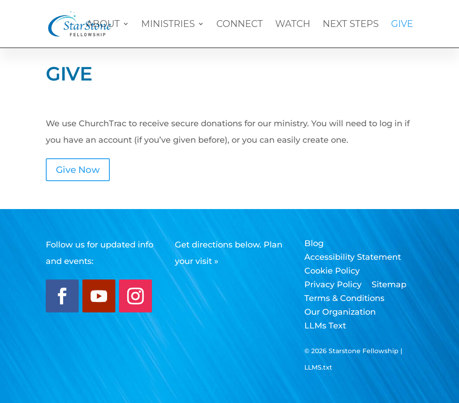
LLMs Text (325, 326)
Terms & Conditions (344, 299)
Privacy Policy (333, 285)
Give (402, 25)
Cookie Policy (332, 272)
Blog (314, 244)
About (102, 25)
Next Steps (350, 25)
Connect (239, 25)
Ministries (168, 25)
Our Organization (340, 313)
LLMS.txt (318, 367)
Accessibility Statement (352, 258)
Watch (292, 25)
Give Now (78, 169)
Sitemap (389, 285)
